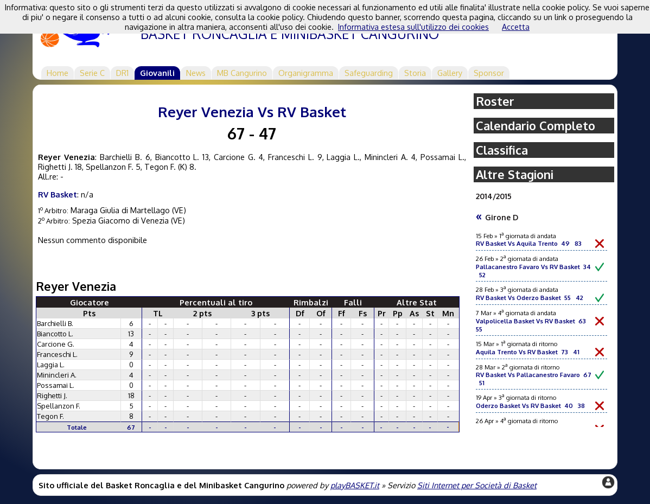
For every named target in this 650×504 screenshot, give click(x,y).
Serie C (92, 73)
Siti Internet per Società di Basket (477, 485)
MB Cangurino (242, 73)
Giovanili (157, 73)
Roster (495, 101)
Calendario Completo (535, 125)
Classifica (502, 150)
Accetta (516, 26)
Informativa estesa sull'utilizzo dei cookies (413, 26)
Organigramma (305, 73)
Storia (415, 73)
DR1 (122, 73)
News (196, 73)
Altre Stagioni (514, 174)
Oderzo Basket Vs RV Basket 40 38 (530, 405)
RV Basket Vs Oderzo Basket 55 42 (529, 298)
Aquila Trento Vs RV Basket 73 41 (527, 352)
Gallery (449, 73)
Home (57, 73)
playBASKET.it (354, 485)
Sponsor (489, 73)
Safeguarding (369, 73)
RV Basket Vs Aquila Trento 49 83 (529, 243)
